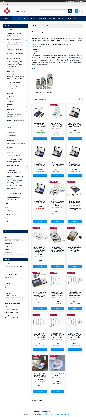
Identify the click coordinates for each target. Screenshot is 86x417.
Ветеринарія (10, 56)
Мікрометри (10, 138)
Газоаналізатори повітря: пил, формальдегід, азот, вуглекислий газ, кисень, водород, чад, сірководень (15, 183)
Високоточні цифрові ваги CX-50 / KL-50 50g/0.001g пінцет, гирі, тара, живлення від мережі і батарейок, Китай (39, 250)
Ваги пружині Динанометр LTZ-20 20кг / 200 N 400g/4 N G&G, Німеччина (57, 335)
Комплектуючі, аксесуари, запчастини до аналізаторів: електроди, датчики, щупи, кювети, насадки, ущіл (15, 42)
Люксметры (10, 124)
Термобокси (10, 71)
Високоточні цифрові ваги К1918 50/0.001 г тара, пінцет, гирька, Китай (74, 248)
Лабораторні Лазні (12, 91)
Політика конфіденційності (62, 414)
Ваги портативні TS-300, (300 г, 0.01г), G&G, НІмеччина (74, 125)
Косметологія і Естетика (13, 165)
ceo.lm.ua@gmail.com (12, 309)
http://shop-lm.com (11, 306)
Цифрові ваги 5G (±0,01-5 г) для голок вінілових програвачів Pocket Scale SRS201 (39, 293)
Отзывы (7, 207)
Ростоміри (10, 147)
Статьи (7, 218)
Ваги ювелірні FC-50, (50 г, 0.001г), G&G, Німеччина (57, 125)
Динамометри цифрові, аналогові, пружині (13, 198)
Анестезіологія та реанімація (15, 53)
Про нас (33, 18)
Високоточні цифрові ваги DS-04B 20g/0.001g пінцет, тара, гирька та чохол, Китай (57, 248)
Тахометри (10, 93)
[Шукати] (70, 11)
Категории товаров (10, 29)
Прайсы (7, 221)
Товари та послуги (40, 26)
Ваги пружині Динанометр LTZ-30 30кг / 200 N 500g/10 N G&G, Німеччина (74, 335)
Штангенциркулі (11, 135)
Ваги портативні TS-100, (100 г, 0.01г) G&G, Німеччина (74, 164)
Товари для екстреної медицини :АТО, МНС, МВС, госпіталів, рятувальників (16, 78)
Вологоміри (10, 98)
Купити (40, 138)
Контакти (42, 18)
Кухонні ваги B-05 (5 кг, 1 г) (57, 374)
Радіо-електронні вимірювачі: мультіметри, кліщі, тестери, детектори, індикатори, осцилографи (15, 160)
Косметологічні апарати (13, 58)
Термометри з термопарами (14, 112)
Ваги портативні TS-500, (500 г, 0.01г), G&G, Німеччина (39, 201)
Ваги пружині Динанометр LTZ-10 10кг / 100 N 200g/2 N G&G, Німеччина (39, 335)
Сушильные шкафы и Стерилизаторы (13, 87)
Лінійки (9, 130)
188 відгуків (71, 1)
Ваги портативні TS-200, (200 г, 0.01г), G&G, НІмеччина (57, 164)
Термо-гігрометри (12, 188)
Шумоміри (10, 127)
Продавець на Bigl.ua (43, 413)
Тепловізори (10, 104)
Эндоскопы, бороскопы (13, 155)
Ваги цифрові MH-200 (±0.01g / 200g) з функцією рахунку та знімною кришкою (40, 376)
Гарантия (7, 210)
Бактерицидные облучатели (14, 74)
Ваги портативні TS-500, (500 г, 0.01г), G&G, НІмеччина (39, 164)
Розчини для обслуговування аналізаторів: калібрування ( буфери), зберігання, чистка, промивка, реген (15, 64)
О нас (6, 203)
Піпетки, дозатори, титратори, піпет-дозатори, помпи (15, 194)
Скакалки (9, 150)
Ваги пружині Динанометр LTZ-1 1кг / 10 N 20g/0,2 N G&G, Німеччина (57, 293)
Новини (68, 18)
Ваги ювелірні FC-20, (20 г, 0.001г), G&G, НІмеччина (40, 125)
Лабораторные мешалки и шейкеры (14, 83)
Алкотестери (10, 152)
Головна (8, 18)
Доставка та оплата (56, 18)
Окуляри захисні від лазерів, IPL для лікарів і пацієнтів (16, 144)
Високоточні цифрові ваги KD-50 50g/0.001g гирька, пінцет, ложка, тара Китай (57, 202)
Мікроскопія (10, 190)
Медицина (10, 168)
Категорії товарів (20, 18)
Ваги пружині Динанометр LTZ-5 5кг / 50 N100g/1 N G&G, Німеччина (74, 293)
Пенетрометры (11, 132)
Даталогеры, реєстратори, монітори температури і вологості (14, 116)
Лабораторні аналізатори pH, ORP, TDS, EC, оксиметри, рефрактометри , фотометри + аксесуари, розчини (15, 34)
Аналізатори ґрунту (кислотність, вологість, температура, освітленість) (14, 172)
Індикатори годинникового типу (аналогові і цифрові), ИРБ (15, 121)
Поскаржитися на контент (48, 414)
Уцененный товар (10, 225)
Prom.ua (51, 411)
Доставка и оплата (10, 214)
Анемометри (10, 96)
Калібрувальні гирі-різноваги (44, 92)
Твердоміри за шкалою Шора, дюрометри (15, 177)
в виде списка (82, 99)
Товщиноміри (10, 140)
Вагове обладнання (12, 46)
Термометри (10, 106)
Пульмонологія (11, 68)
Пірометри (10, 101)
